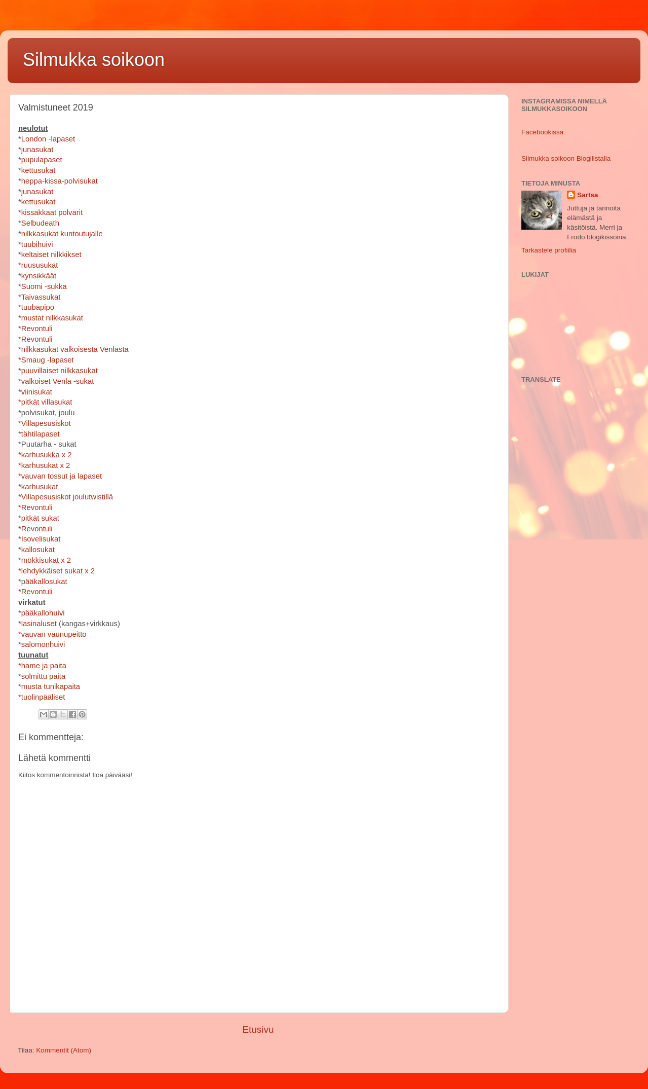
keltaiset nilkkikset (51, 254)
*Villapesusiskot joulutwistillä (65, 497)
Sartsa (587, 195)
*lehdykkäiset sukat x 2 (56, 571)
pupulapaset (41, 160)
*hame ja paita (42, 666)
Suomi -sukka (44, 286)
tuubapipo (37, 307)
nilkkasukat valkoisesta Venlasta (75, 349)
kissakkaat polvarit (52, 212)
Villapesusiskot (46, 423)
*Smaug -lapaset (46, 360)
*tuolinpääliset (41, 697)
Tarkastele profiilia (548, 250)
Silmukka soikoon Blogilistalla (566, 158)
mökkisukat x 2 (46, 560)
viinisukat (36, 392)
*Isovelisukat (39, 539)
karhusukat (39, 487)
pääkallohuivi (43, 613)
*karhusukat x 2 (44, 465)
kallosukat (38, 550)
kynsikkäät (38, 276)
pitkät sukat (40, 518)
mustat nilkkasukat (52, 318)
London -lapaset (48, 139)
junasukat (37, 150)
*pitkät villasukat (45, 402)
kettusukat (38, 170)
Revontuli (37, 328)
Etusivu (258, 1029)
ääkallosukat (46, 581)
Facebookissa (542, 132)
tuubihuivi (37, 244)
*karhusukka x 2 (45, 455)
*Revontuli (35, 507)
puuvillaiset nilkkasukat (59, 371)
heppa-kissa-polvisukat (59, 181)
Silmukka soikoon (94, 59)
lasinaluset (39, 624)
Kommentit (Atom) (63, 1050)
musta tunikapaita (50, 686)
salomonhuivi (43, 644)
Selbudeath (40, 223)
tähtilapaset (40, 434)
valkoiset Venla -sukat (57, 381)
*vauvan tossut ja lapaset (60, 476)
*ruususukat (38, 265)
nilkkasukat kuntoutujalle (62, 234)
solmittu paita (43, 676)
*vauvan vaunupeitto (52, 634)
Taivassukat (41, 297)
